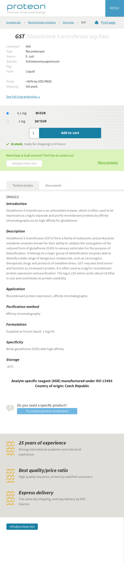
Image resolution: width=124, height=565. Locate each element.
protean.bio (13, 22)
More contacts (108, 163)
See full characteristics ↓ (23, 97)
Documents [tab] (53, 185)
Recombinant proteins (42, 22)
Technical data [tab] (23, 185)
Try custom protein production (47, 411)
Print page (108, 22)
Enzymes (68, 22)
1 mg (21, 121)
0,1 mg (21, 113)
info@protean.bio (24, 163)
